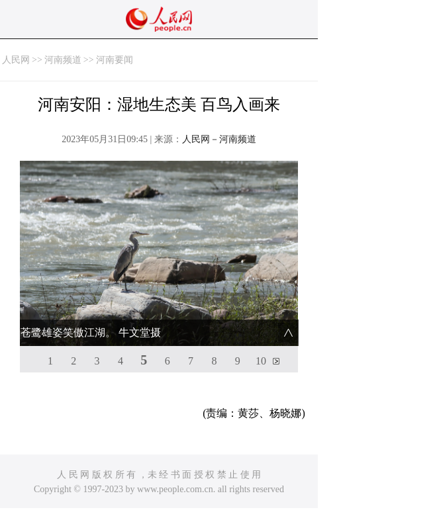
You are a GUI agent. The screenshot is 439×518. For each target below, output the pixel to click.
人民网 (16, 60)
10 (261, 361)
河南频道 (62, 60)
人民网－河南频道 (219, 139)
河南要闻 (114, 60)
